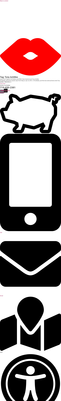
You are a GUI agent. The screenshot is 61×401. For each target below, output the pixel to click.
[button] (30, 20)
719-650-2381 (8, 87)
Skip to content (4, 1)
